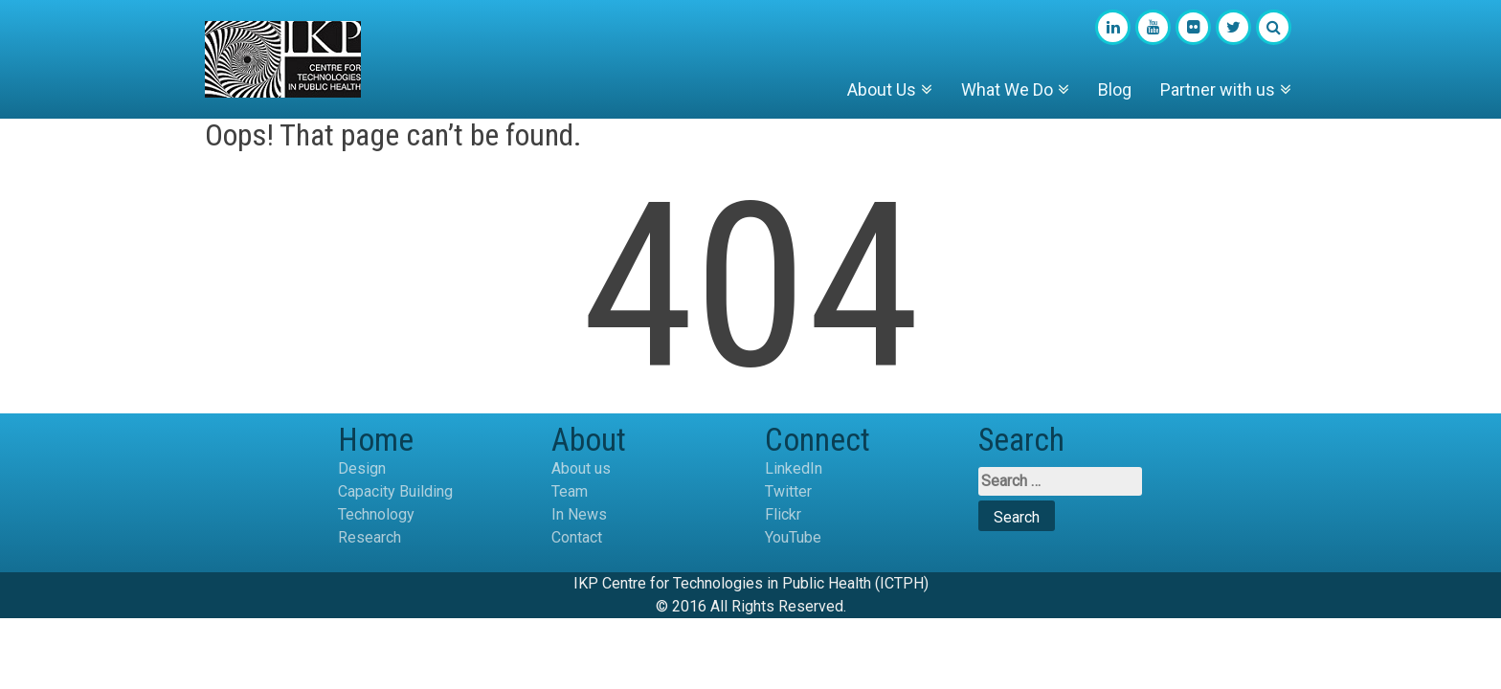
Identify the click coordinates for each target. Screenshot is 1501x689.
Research (369, 537)
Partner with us (1217, 89)
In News (579, 514)
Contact (576, 537)
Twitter (788, 491)
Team (569, 491)
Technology (376, 514)
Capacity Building (395, 491)
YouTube (793, 537)
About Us (881, 89)
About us (581, 468)
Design (362, 468)
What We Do (1007, 89)
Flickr (783, 514)
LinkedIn (793, 468)
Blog (1114, 89)
